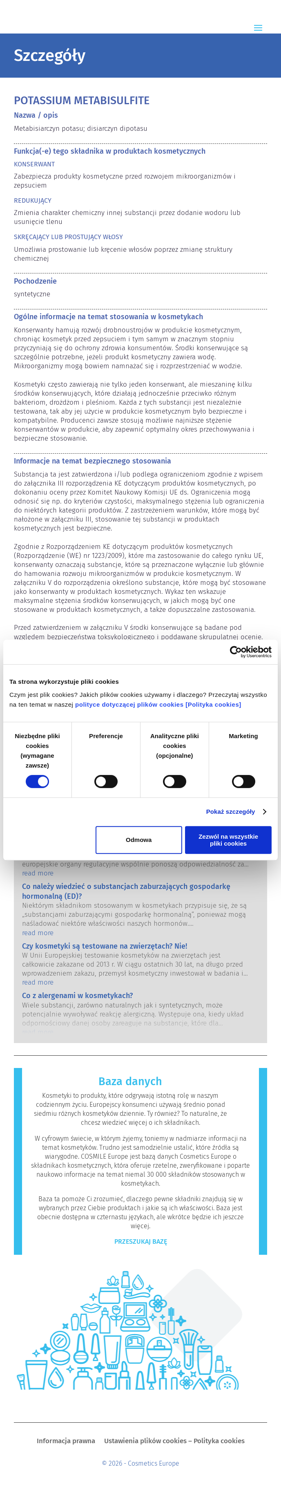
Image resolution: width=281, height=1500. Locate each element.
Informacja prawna (66, 1441)
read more (38, 873)
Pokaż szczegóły (230, 811)
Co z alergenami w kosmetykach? (77, 995)
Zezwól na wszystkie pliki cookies (228, 840)
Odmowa (139, 839)
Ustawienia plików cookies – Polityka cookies (174, 1441)
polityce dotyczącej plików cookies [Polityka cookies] (158, 704)
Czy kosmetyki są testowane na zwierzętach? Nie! (104, 946)
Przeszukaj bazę (140, 1241)
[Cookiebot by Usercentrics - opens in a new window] (236, 652)
